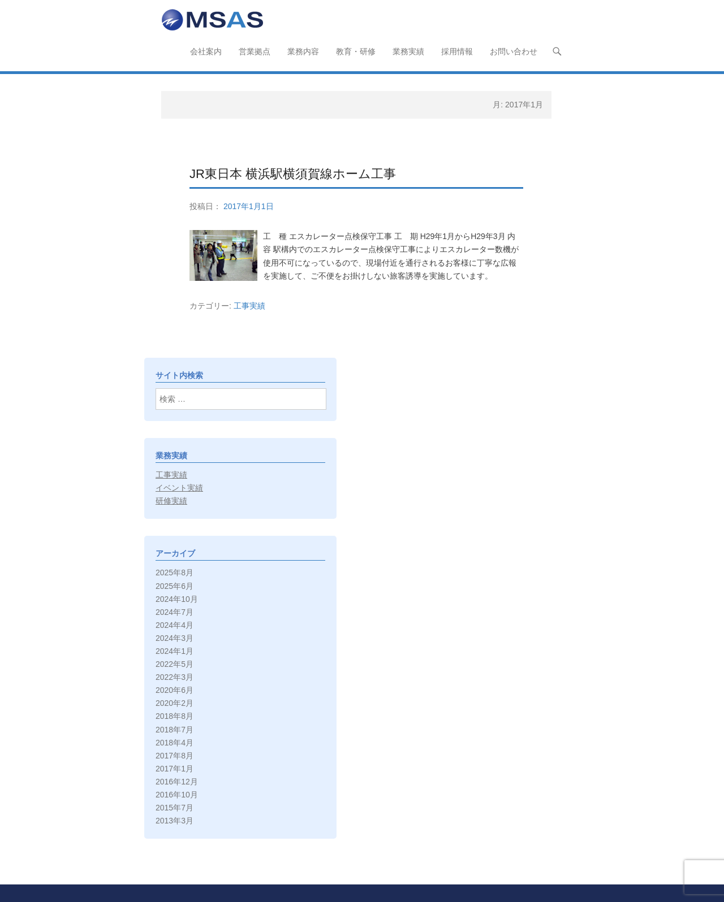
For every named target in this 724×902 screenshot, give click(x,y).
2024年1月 (174, 651)
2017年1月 (174, 768)
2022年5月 (174, 664)
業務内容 (303, 51)
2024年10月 (177, 599)
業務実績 (408, 51)
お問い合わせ (513, 51)
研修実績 (171, 500)
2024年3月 (174, 638)
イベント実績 (179, 487)
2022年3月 (174, 677)
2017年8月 (174, 755)
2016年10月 (177, 794)
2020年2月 (174, 703)
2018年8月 (174, 716)
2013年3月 (174, 820)
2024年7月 (174, 612)
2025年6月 (174, 586)
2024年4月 (174, 625)
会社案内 (206, 51)
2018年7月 (174, 729)
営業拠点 (254, 51)
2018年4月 (174, 742)
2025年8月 (174, 572)
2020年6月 (174, 690)
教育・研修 (356, 51)
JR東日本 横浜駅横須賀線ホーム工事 (292, 174)
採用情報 (457, 51)
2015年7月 (174, 807)
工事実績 (249, 305)
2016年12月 (177, 781)
